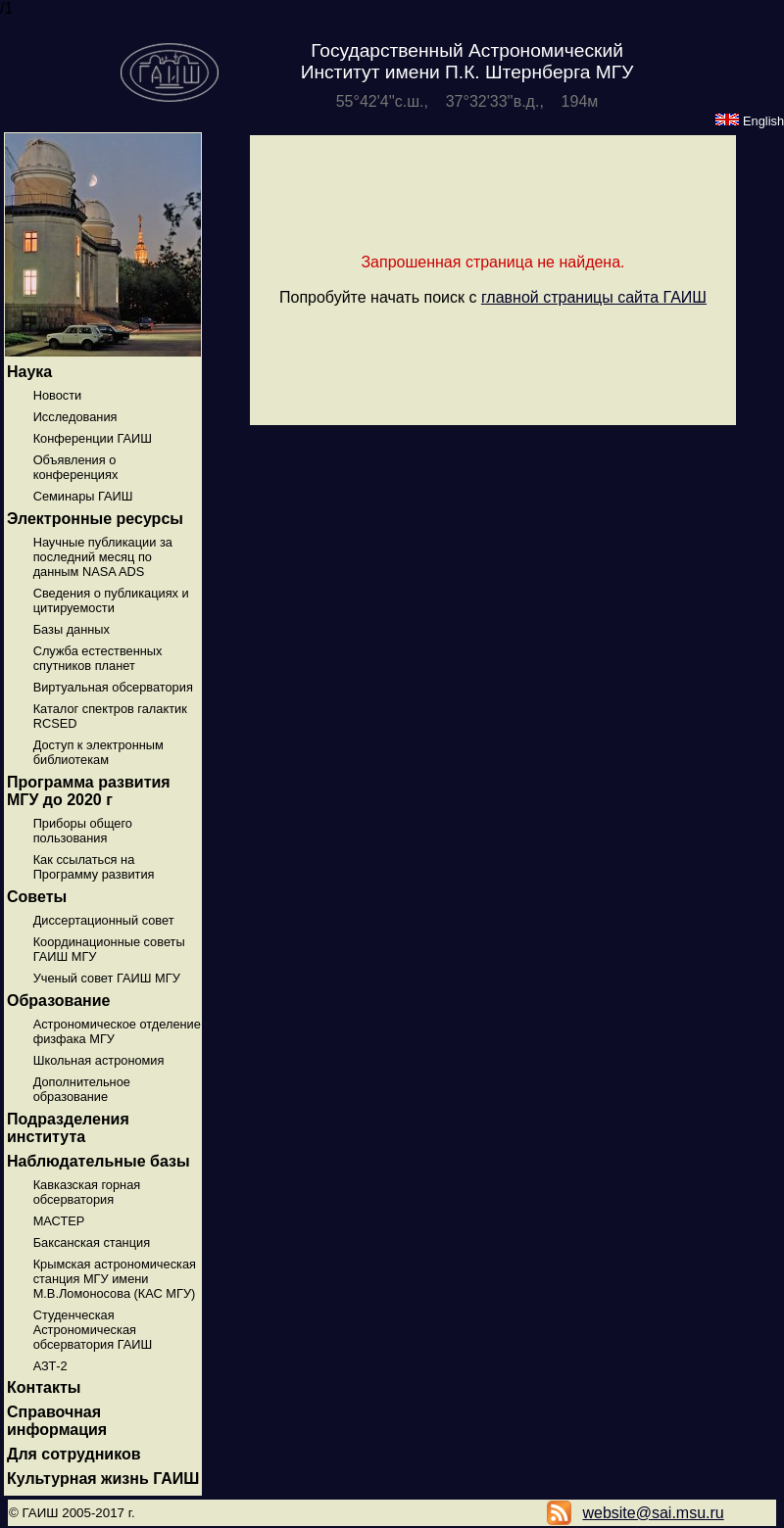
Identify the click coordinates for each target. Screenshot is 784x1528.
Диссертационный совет (103, 920)
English (749, 121)
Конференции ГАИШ (92, 438)
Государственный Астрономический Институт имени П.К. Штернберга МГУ (467, 61)
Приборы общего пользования (82, 830)
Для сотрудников (74, 1454)
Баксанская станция (91, 1242)
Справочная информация (57, 1421)
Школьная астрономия (99, 1060)
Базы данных (71, 629)
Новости (57, 395)
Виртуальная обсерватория (113, 687)
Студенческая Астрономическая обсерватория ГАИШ (93, 1330)
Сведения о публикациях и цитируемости (111, 600)
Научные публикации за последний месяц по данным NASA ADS (102, 557)
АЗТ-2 (50, 1366)
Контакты (43, 1387)
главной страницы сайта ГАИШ (594, 297)
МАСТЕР (59, 1221)
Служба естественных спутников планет (98, 658)
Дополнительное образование (81, 1089)
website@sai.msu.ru (652, 1512)
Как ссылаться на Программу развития (94, 867)
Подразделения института (68, 1128)
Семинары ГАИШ (83, 496)
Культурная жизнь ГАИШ (103, 1478)
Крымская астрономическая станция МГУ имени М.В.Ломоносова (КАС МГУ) (114, 1279)
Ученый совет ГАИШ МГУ (106, 978)
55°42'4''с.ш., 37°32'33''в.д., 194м (467, 101)
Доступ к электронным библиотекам (98, 752)
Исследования (75, 416)
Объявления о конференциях (76, 467)
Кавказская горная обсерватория (87, 1192)
